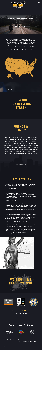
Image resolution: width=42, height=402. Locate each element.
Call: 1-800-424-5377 (21, 314)
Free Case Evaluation (21, 26)
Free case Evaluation (21, 320)
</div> (9, 397)
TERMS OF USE (26, 341)
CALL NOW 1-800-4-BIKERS (21, 23)
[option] (8, 302)
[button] (2, 302)
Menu (2, 3)
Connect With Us (21, 164)
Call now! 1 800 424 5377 (36, 3)
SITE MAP (19, 341)
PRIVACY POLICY (33, 341)
